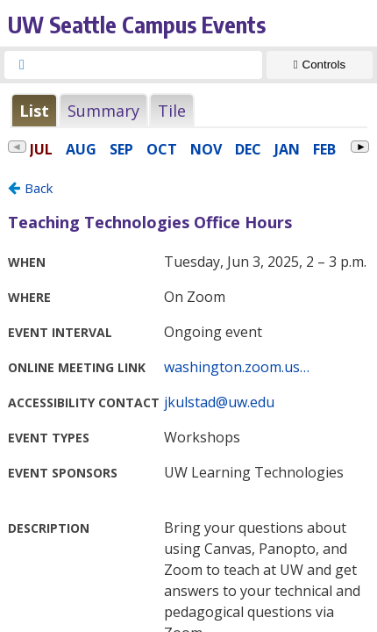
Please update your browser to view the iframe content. (188, 110)
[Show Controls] (320, 65)
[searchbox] (149, 65)
